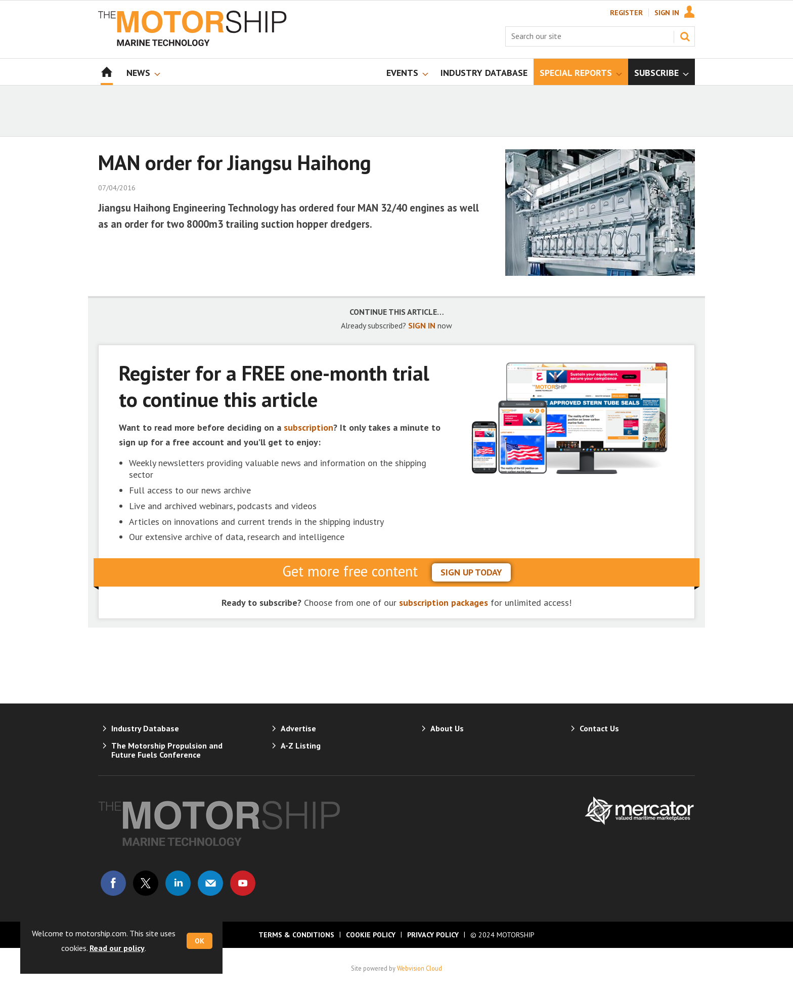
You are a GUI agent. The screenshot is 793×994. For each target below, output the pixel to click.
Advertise (298, 728)
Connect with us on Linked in (178, 883)
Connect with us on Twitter (146, 883)
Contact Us (599, 728)
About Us (447, 728)
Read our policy (117, 948)
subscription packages (443, 602)
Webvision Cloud (419, 968)
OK (199, 940)
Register (626, 13)
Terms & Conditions (296, 934)
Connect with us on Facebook (113, 883)
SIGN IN (421, 325)
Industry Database (145, 728)
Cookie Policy (370, 934)
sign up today (471, 572)
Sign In (666, 13)
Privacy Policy (433, 934)
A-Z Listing (301, 745)
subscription (308, 427)
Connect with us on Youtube (243, 883)
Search (685, 36)
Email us (210, 883)
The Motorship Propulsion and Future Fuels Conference (167, 750)
